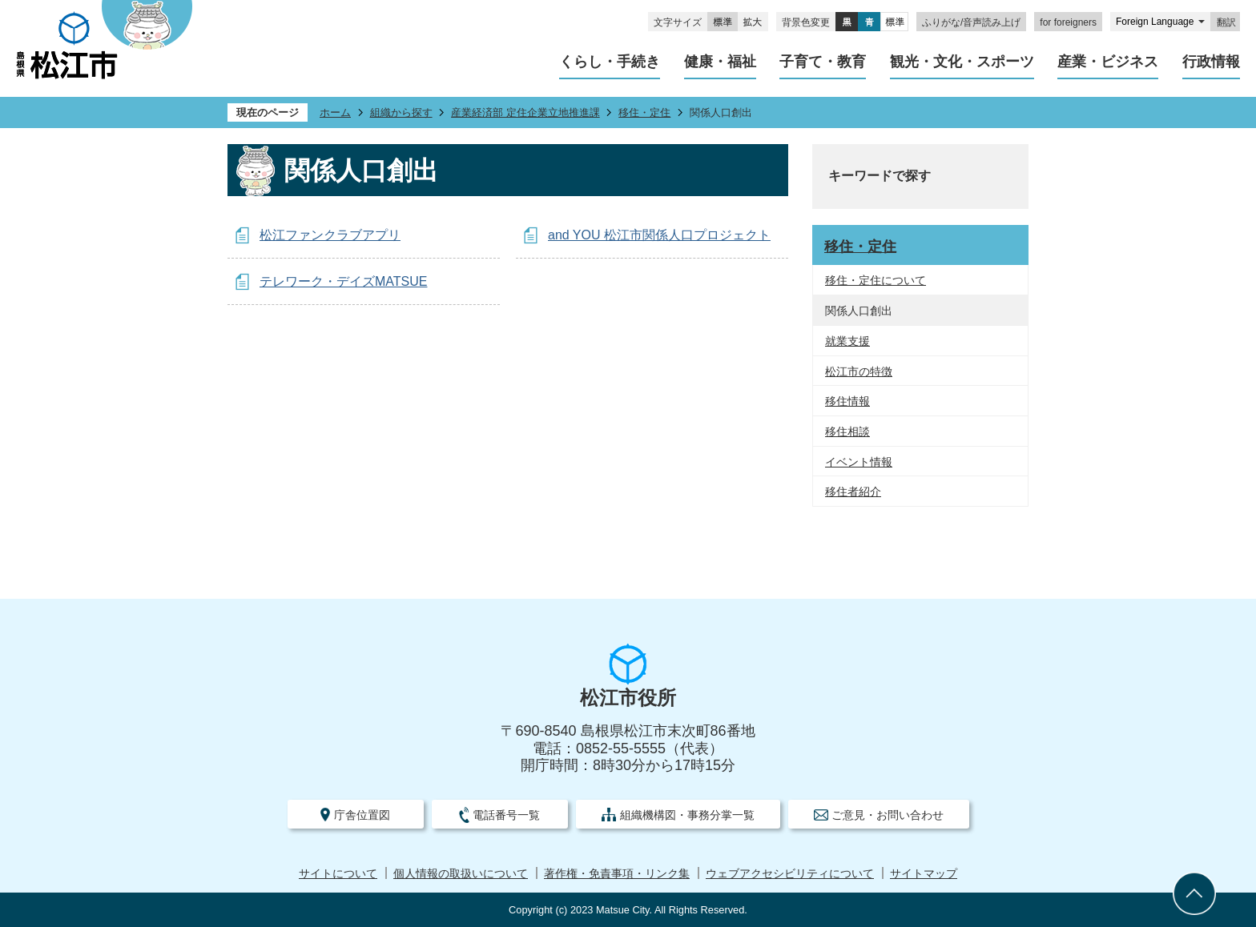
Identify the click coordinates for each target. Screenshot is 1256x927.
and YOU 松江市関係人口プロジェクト (659, 235)
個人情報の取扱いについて (460, 874)
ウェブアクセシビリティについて (790, 874)
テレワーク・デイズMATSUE (343, 281)
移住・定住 (644, 112)
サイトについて (338, 874)
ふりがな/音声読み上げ (971, 22)
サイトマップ (923, 874)
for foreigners (1068, 22)
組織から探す (401, 112)
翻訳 (1226, 22)
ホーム (335, 112)
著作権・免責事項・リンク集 (617, 874)
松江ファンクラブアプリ (330, 235)
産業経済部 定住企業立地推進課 (525, 112)
